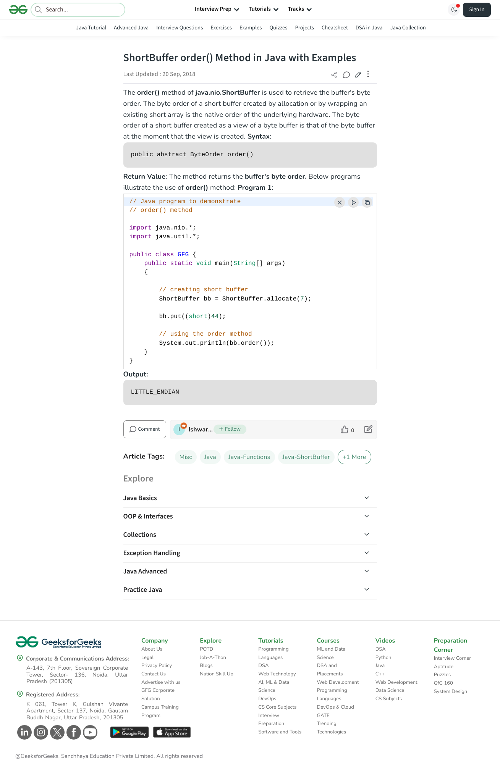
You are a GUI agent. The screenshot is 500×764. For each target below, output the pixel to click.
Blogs (206, 665)
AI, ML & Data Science (273, 686)
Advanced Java (131, 28)
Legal (147, 657)
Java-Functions (249, 457)
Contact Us (153, 673)
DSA (263, 665)
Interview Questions (179, 28)
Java (210, 457)
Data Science (389, 690)
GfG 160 (443, 683)
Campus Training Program (160, 711)
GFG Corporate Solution (158, 694)
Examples (250, 28)
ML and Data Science (331, 653)
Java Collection (408, 28)
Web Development (338, 682)
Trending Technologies (331, 727)
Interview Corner (452, 658)
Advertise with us (161, 682)
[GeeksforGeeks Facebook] (73, 732)
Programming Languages (273, 653)
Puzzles (442, 674)
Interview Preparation (271, 719)
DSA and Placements (330, 669)
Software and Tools (279, 731)
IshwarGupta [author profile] (201, 429)
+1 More (354, 457)
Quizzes (278, 28)
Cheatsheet (335, 28)
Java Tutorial (91, 28)
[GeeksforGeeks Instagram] (40, 732)
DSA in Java (369, 28)
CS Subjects (388, 698)
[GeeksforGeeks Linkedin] (23, 732)
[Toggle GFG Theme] (454, 9)
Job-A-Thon (213, 657)
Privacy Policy (156, 665)
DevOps (267, 698)
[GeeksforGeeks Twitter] (56, 732)
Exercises (221, 28)
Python (383, 657)
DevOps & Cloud (335, 707)
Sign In (477, 9)
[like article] (347, 429)
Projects (304, 28)
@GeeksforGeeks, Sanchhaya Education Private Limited (84, 756)
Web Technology (277, 673)
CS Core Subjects (277, 707)
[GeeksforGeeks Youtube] (89, 732)
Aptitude (443, 666)
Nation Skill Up (216, 673)
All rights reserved (179, 756)
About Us (151, 649)
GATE (323, 715)
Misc (186, 457)
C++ (380, 673)
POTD (206, 649)
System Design (450, 691)
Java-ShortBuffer (306, 457)
